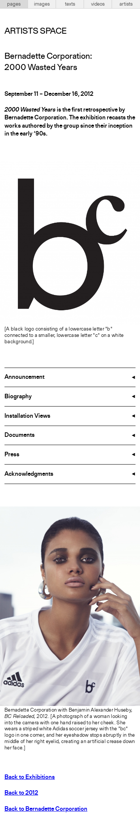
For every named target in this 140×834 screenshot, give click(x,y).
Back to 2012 (21, 793)
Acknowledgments (28, 474)
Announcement (24, 377)
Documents (19, 435)
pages (14, 4)
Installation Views (27, 416)
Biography (18, 397)
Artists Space (35, 31)
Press (11, 455)
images (42, 4)
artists (126, 4)
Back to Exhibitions (29, 777)
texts (70, 4)
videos (98, 4)
